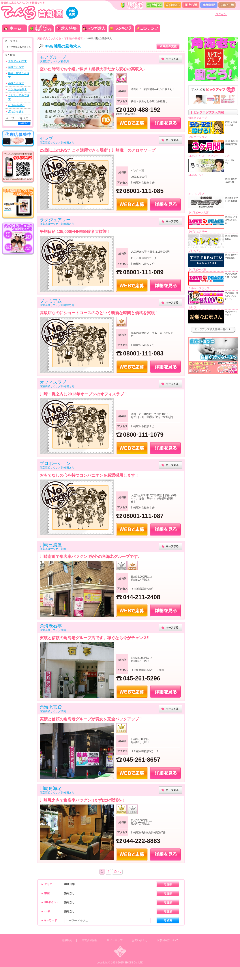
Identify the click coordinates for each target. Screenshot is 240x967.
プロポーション (55, 463)
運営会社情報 (90, 940)
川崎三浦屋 (51, 544)
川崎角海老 (51, 788)
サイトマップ (115, 940)
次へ (117, 872)
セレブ (46, 138)
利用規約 (67, 940)
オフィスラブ (53, 382)
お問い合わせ (140, 940)
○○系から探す (16, 105)
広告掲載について (167, 940)
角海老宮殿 (51, 707)
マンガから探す (17, 89)
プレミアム (51, 300)
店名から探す (16, 111)
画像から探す (16, 83)
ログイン (221, 14)
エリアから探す (17, 61)
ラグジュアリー (55, 219)
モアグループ (53, 57)
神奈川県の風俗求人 (63, 46)
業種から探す (16, 67)
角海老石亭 (51, 625)
